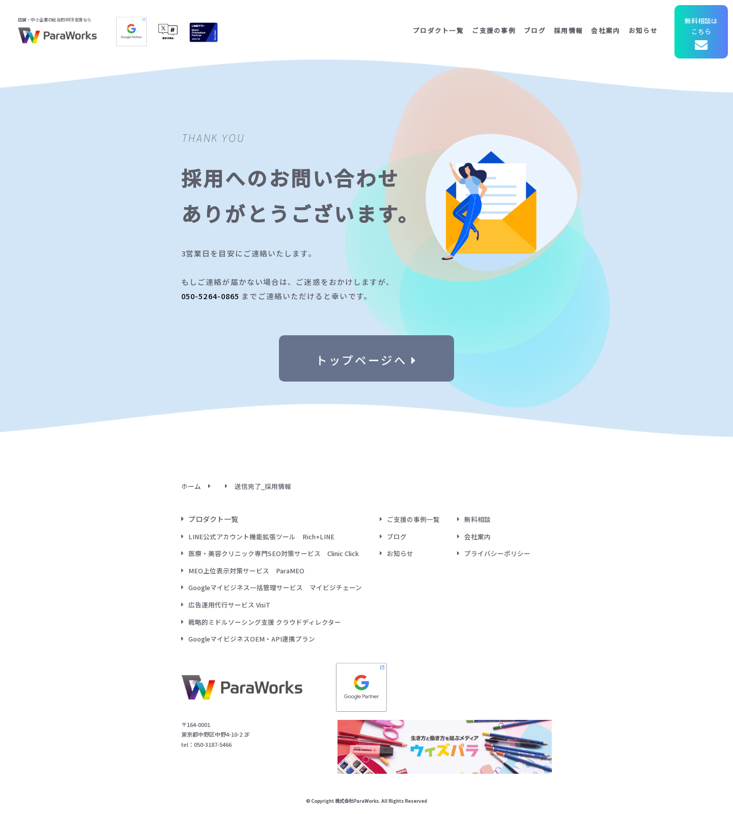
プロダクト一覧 (438, 30)
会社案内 (605, 30)
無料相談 (477, 519)
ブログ (535, 30)
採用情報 (568, 30)
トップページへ (366, 358)
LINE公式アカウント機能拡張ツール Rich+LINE (261, 536)
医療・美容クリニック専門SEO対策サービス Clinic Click (273, 553)
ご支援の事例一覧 (413, 519)
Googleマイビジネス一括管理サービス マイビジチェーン (275, 587)
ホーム (191, 486)
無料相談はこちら (701, 35)
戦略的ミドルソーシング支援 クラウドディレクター (264, 622)
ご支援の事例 (494, 30)
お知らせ (643, 30)
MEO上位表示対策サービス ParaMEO (246, 570)
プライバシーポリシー (497, 553)
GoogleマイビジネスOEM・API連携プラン (251, 639)
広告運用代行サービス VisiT (229, 604)
